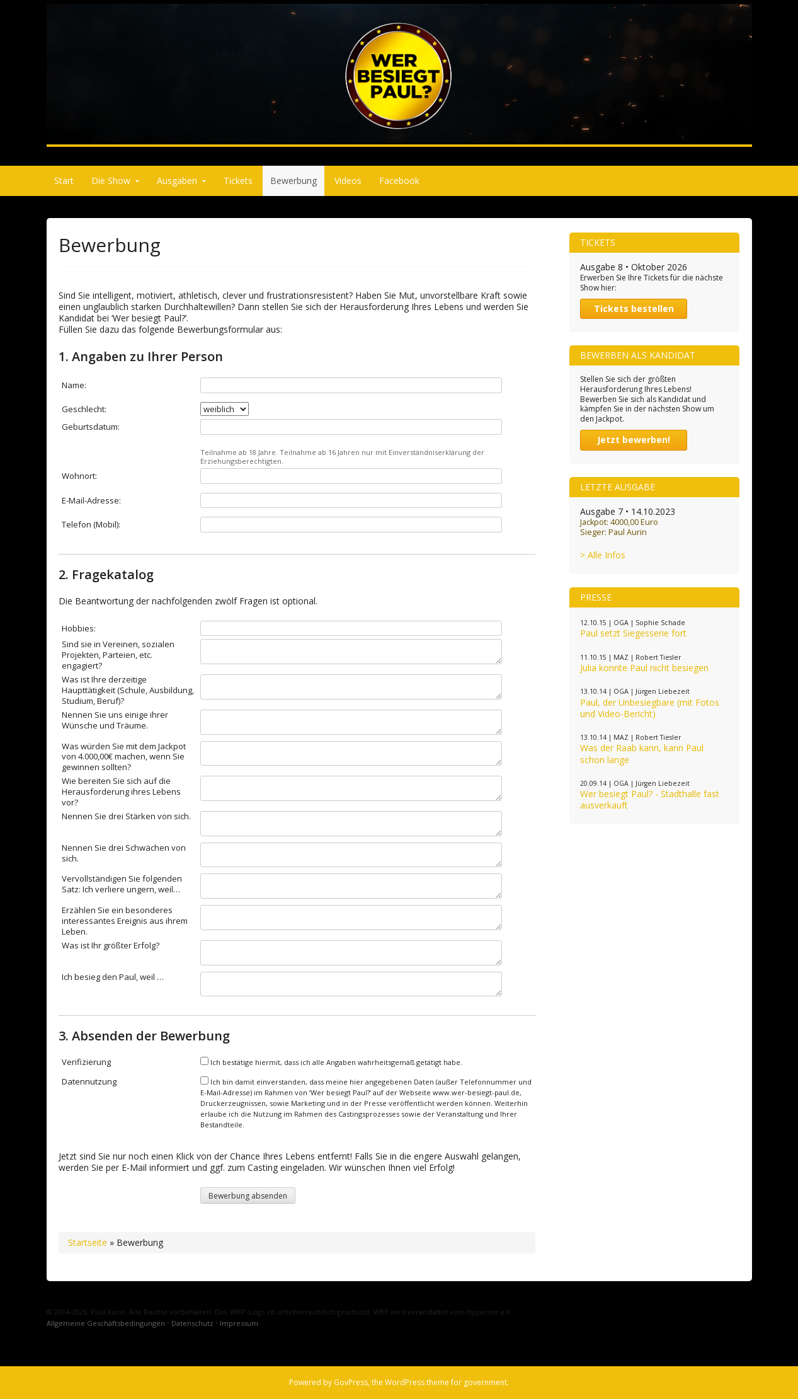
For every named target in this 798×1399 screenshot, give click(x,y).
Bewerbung (293, 181)
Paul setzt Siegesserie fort (633, 633)
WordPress (405, 1382)
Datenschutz (192, 1323)
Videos (348, 181)
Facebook (399, 181)
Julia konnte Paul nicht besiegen (644, 668)
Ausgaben (177, 181)
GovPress (351, 1382)
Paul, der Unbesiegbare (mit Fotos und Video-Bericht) (649, 708)
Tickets (238, 181)
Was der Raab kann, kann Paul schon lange (642, 753)
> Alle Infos (602, 555)
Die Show (110, 181)
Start (64, 181)
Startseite (87, 1242)
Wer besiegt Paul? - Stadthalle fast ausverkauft (649, 799)
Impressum (239, 1323)
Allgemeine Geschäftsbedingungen (106, 1323)
